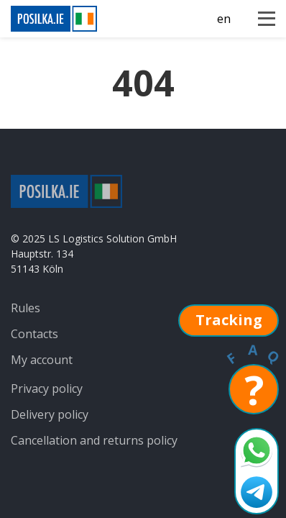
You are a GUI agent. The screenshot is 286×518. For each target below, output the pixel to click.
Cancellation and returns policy (94, 440)
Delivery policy (49, 414)
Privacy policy (47, 388)
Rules (25, 308)
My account (42, 360)
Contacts (34, 334)
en (224, 19)
